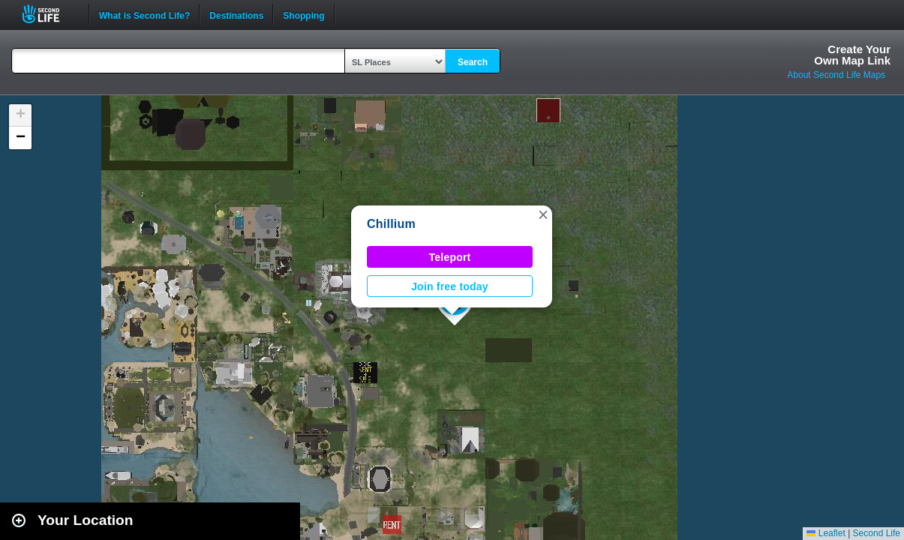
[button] (543, 215)
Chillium (391, 224)
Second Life (49, 14)
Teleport (450, 257)
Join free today (449, 286)
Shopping (303, 14)
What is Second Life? (144, 14)
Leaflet (825, 533)
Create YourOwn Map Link (852, 55)
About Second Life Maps (836, 75)
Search (473, 62)
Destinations (236, 14)
